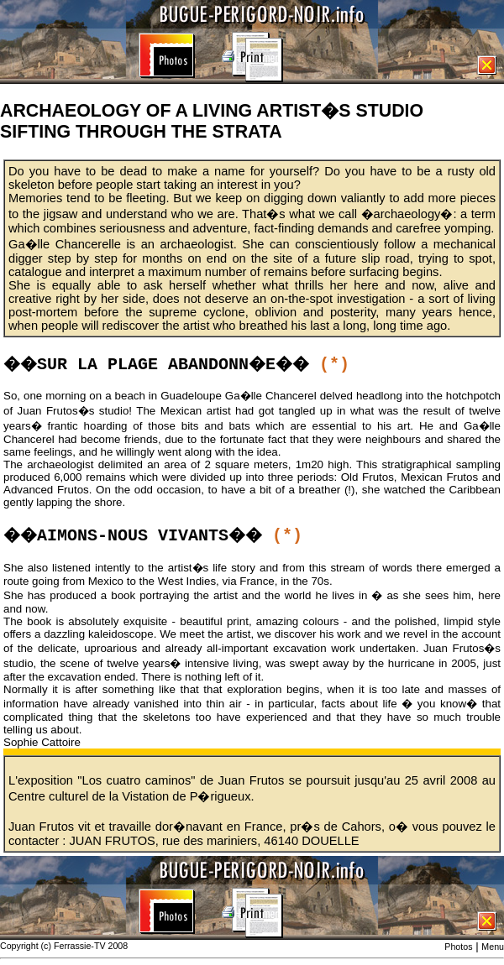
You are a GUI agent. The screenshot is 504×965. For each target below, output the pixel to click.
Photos (458, 947)
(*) (334, 364)
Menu (492, 947)
